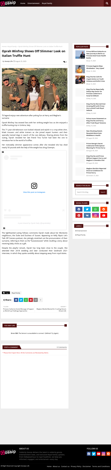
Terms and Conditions (101, 466)
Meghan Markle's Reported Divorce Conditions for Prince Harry (96, 170)
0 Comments (62, 347)
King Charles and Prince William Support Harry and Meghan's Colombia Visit (96, 158)
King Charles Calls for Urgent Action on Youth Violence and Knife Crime (95, 79)
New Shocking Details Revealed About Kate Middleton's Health (94, 133)
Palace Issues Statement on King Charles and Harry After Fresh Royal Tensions (96, 120)
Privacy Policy (76, 466)
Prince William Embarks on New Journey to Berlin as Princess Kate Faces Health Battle (96, 54)
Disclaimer (87, 466)
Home (22, 3)
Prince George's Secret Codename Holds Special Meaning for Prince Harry (95, 145)
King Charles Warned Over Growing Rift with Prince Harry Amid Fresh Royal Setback (96, 107)
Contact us (65, 466)
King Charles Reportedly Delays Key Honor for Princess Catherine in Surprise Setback (95, 92)
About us (56, 466)
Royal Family (47, 3)
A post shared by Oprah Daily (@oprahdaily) (34, 223)
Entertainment (34, 3)
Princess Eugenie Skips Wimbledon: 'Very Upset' (95, 67)
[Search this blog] (87, 192)
